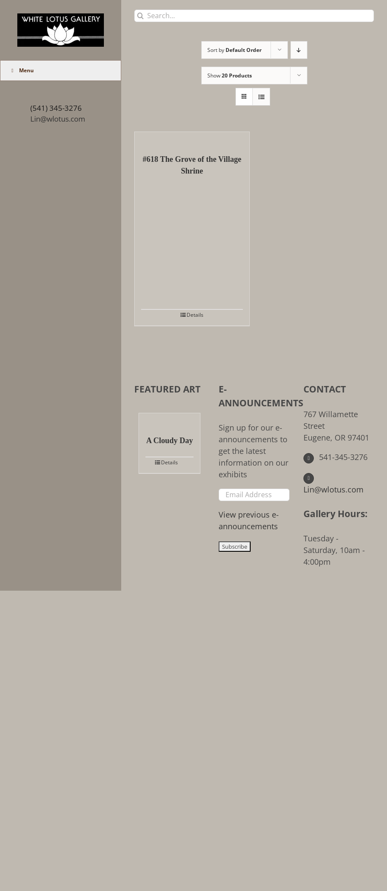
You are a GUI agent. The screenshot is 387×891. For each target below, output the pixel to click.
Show (229, 75)
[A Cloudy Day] (169, 419)
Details (195, 314)
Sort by (234, 50)
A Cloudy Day (169, 440)
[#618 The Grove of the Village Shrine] (192, 138)
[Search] (140, 16)
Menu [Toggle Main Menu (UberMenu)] (21, 70)
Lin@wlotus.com (57, 119)
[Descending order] (298, 50)
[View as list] (261, 96)
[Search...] (254, 16)
